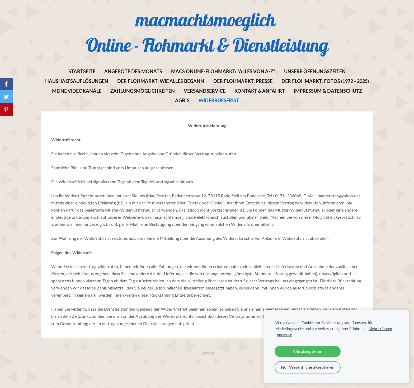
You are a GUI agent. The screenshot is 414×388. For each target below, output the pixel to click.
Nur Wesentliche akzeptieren (308, 367)
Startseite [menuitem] (81, 71)
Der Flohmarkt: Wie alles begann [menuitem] (160, 81)
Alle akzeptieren (307, 351)
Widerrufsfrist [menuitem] (219, 100)
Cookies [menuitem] (207, 353)
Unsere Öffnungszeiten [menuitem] (315, 71)
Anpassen (284, 334)
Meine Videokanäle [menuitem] (76, 91)
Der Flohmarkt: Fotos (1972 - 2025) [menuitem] (325, 81)
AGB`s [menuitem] (182, 100)
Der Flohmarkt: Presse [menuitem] (242, 81)
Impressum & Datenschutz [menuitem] (328, 91)
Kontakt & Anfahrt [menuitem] (259, 91)
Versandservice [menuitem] (204, 91)
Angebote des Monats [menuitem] (133, 71)
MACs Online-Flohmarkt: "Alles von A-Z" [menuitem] (223, 71)
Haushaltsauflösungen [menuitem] (76, 81)
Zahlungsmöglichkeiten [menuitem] (142, 91)
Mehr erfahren (380, 328)
